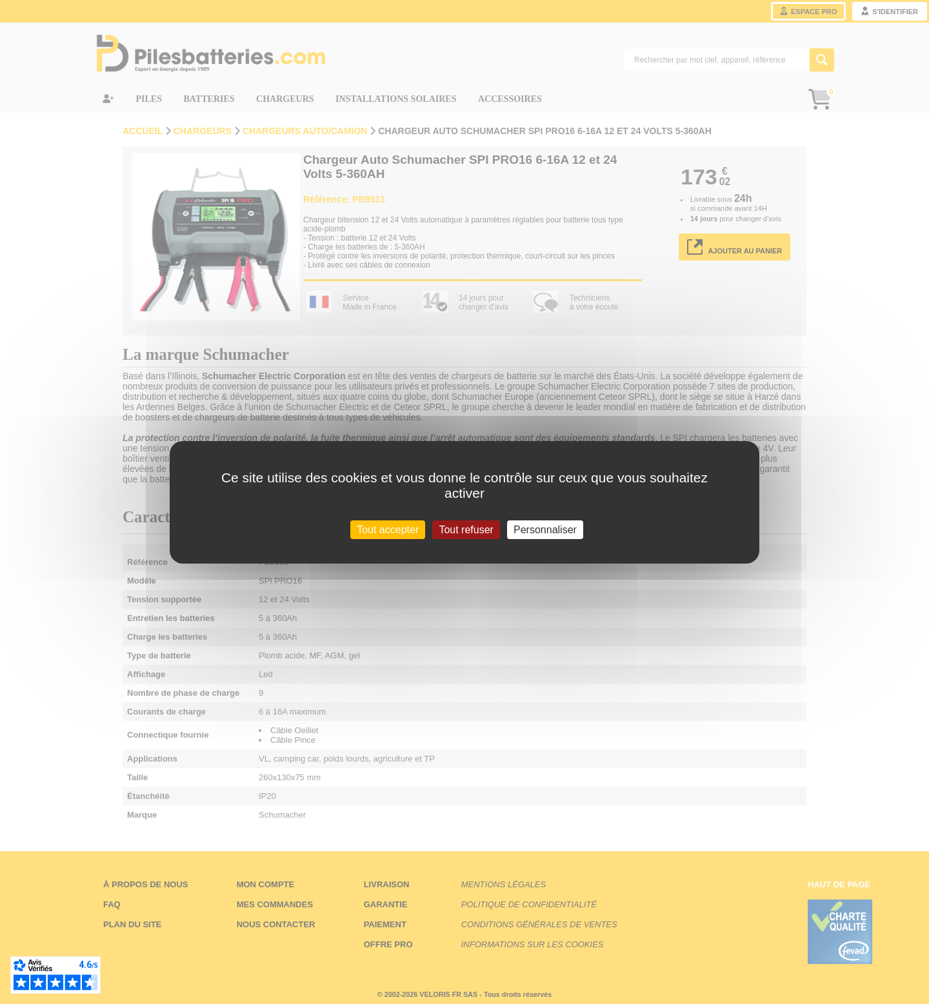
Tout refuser (466, 529)
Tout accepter (388, 529)
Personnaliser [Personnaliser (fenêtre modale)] (545, 529)
